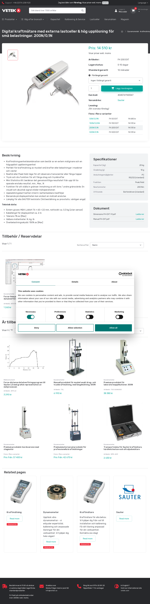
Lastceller (95, 19)
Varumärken (110, 19)
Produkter (8, 19)
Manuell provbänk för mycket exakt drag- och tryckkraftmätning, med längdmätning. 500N (75, 381)
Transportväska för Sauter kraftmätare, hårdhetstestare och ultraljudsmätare (123, 443)
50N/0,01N (94, 119)
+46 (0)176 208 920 (21, 3)
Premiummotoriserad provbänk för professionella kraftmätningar (70, 443)
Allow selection (75, 328)
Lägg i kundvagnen (122, 88)
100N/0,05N (94, 123)
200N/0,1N (93, 128)
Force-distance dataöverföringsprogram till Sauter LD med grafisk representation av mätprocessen (24, 382)
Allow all (113, 328)
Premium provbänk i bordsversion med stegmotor (21, 443)
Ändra (105, 3)
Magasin (125, 19)
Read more (14, 511)
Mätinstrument (9, 377)
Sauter (121, 100)
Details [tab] (75, 282)
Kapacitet (55, 19)
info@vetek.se (51, 583)
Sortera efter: (83, 245)
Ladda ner (140, 214)
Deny (36, 328)
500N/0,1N (93, 132)
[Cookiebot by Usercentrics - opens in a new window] (120, 274)
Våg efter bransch (31, 19)
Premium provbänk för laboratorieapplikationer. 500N (118, 381)
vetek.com (125, 583)
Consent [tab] (36, 282)
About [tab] (114, 282)
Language (142, 3)
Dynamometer (133, 31)
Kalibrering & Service (75, 19)
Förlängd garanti (98, 75)
